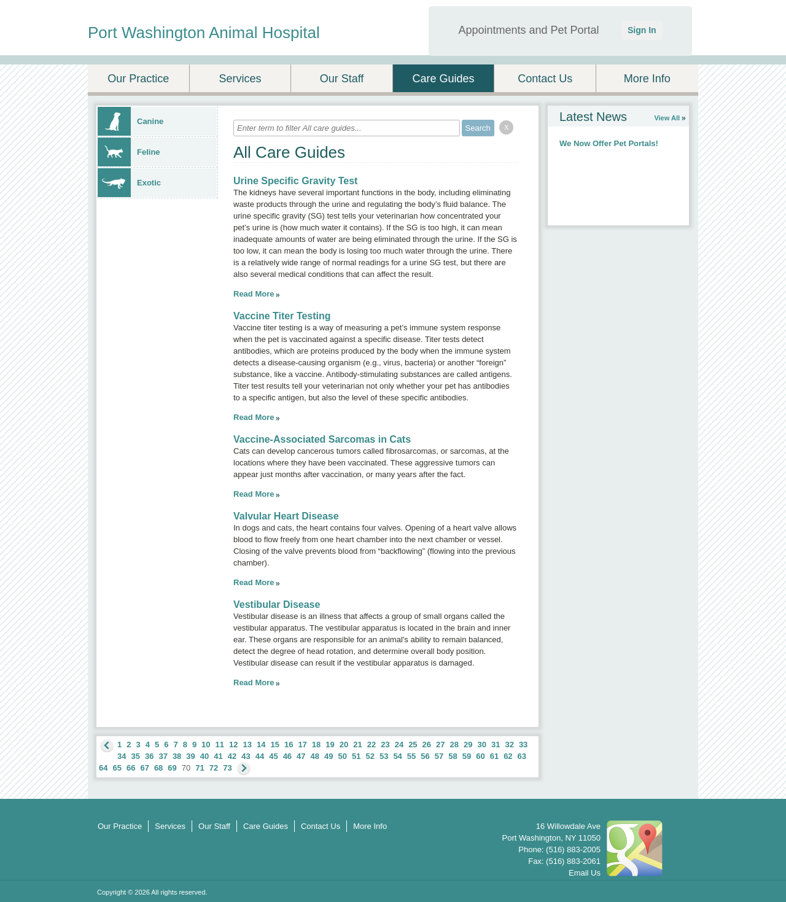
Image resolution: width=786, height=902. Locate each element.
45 (273, 756)
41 (218, 756)
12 (233, 744)
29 (468, 744)
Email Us (585, 872)
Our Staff (342, 78)
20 (344, 744)
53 (383, 756)
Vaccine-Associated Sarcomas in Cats (322, 439)
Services (240, 78)
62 (508, 756)
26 (426, 744)
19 (329, 744)
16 (288, 744)
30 (481, 744)
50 (342, 756)
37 (162, 756)
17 (302, 744)
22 (371, 744)
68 (158, 767)
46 (287, 756)
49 (328, 756)
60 (480, 756)
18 (316, 744)
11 (220, 744)
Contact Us (545, 78)
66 (130, 767)
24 (399, 744)
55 (411, 756)
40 (204, 756)
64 (103, 767)
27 (440, 744)
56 (425, 756)
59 (466, 756)
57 (439, 756)
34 (121, 756)
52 (369, 756)
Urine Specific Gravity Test (295, 181)
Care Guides (444, 78)
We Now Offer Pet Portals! (608, 143)
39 (190, 756)
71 (199, 767)
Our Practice (138, 78)
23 (385, 744)
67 (144, 767)
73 (227, 767)
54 (397, 756)
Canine (130, 121)
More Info (647, 78)
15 (274, 744)
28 (454, 744)
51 (356, 756)
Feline (129, 152)
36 (149, 756)
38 (177, 756)
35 (135, 756)
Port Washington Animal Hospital (204, 32)
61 (494, 756)
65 (116, 767)
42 (232, 756)
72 (213, 767)
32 (509, 744)
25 (412, 744)
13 (247, 744)
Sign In (642, 30)
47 (301, 756)
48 (315, 756)
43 (245, 756)
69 (172, 767)
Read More (253, 293)
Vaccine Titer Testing (282, 316)
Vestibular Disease (276, 604)
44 (259, 756)
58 (452, 756)
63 (522, 756)
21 (357, 744)
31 (495, 744)
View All (667, 118)
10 (205, 744)
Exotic (129, 182)
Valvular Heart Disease (286, 516)
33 (523, 744)
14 (261, 744)
